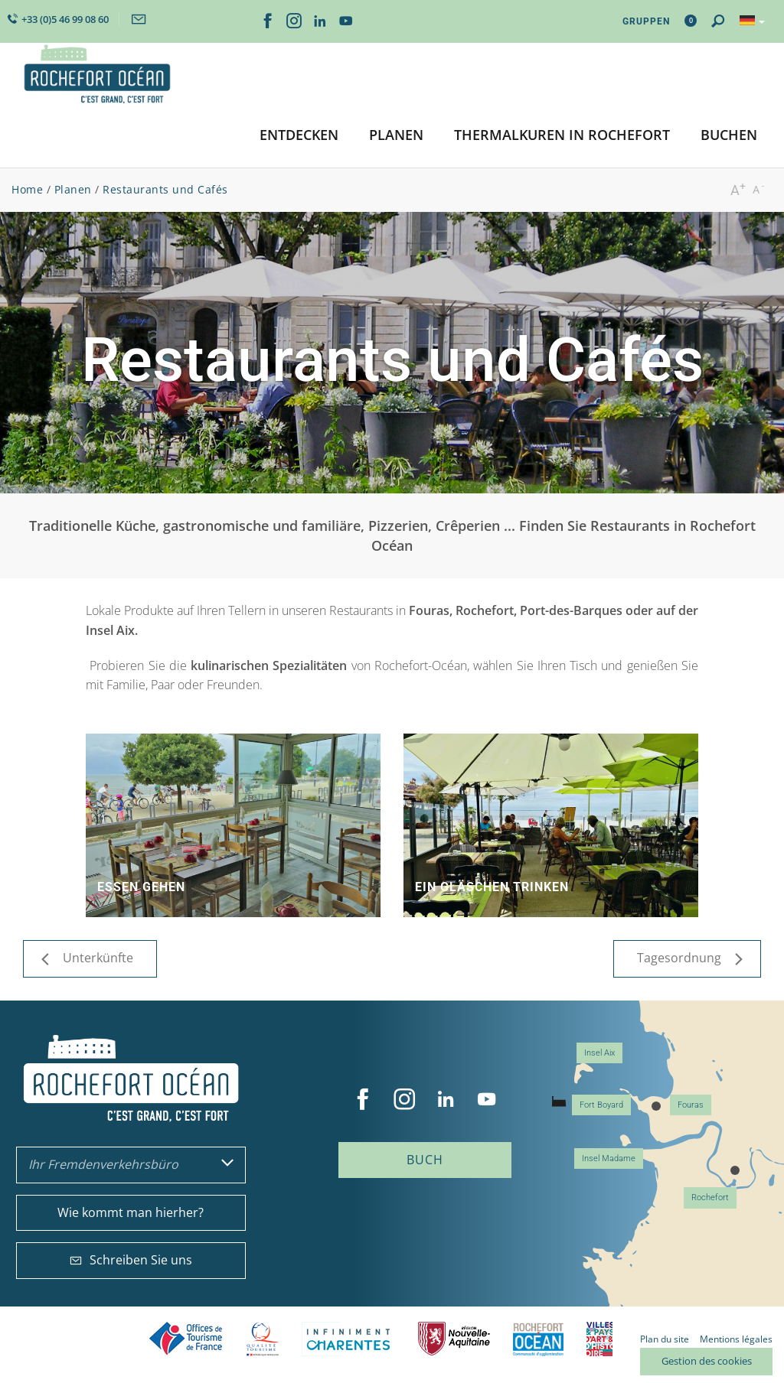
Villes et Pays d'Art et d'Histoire (599, 1339)
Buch (425, 1159)
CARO (538, 1339)
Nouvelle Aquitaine (454, 1339)
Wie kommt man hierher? (130, 1212)
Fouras (691, 1105)
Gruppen (646, 21)
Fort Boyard (601, 1105)
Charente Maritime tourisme (348, 1339)
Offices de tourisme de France (186, 1339)
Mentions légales (736, 1339)
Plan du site (664, 1339)
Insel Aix (599, 1053)
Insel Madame (608, 1158)
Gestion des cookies (707, 1361)
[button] (299, 136)
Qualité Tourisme (263, 1339)
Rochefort (710, 1197)
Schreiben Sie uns (131, 1259)
